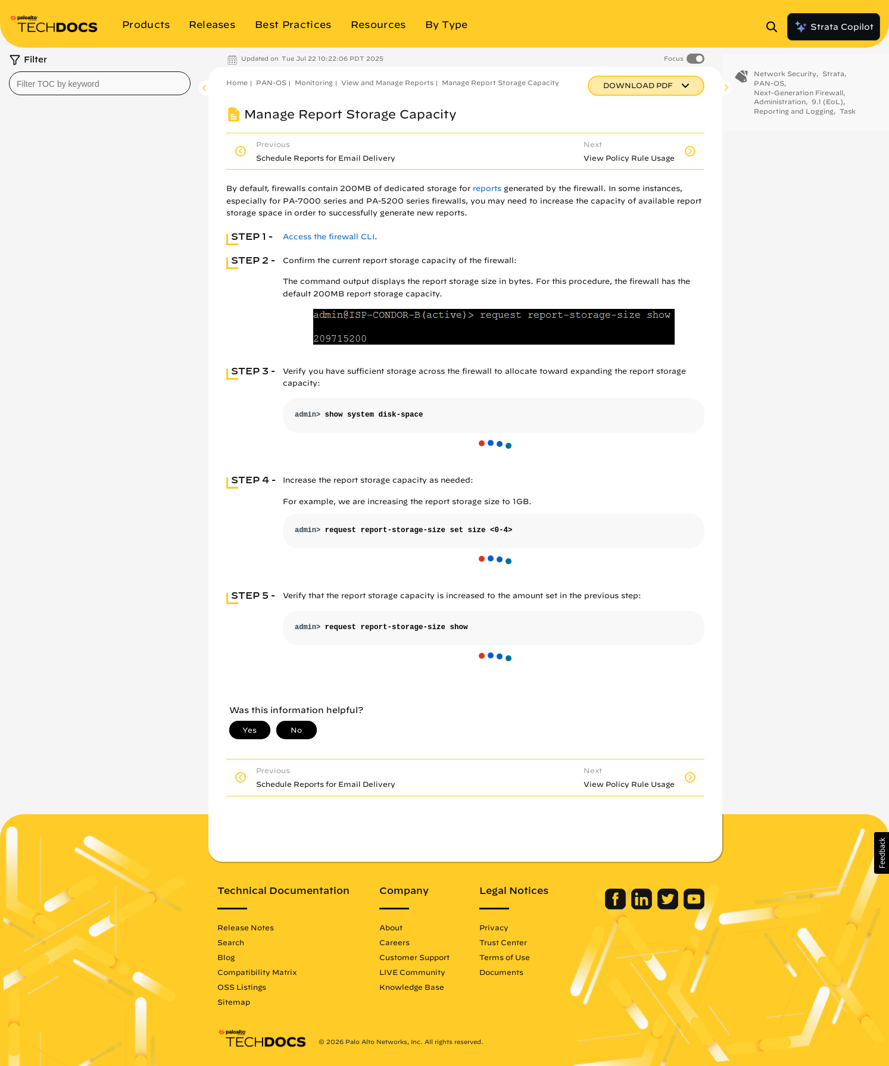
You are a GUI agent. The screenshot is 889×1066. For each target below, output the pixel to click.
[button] (881, 853)
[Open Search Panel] (775, 26)
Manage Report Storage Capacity (500, 82)
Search (230, 942)
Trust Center (503, 942)
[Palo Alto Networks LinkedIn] (642, 906)
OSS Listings (241, 987)
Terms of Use (504, 957)
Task (848, 119)
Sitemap (233, 1002)
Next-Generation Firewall (798, 100)
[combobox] (100, 83)
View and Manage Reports (387, 82)
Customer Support (414, 957)
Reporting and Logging (794, 119)
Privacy (494, 927)
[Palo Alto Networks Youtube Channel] (694, 906)
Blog (226, 957)
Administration (780, 110)
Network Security (785, 82)
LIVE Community (412, 972)
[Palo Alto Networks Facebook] (616, 906)
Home (237, 82)
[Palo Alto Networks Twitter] (669, 906)
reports (487, 188)
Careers (394, 942)
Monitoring (314, 82)
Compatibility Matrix (257, 972)
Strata (833, 82)
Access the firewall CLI (329, 236)
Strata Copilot (834, 27)
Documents (501, 972)
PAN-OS (271, 82)
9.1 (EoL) (827, 110)
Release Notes (245, 927)
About (391, 927)
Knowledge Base (411, 987)
